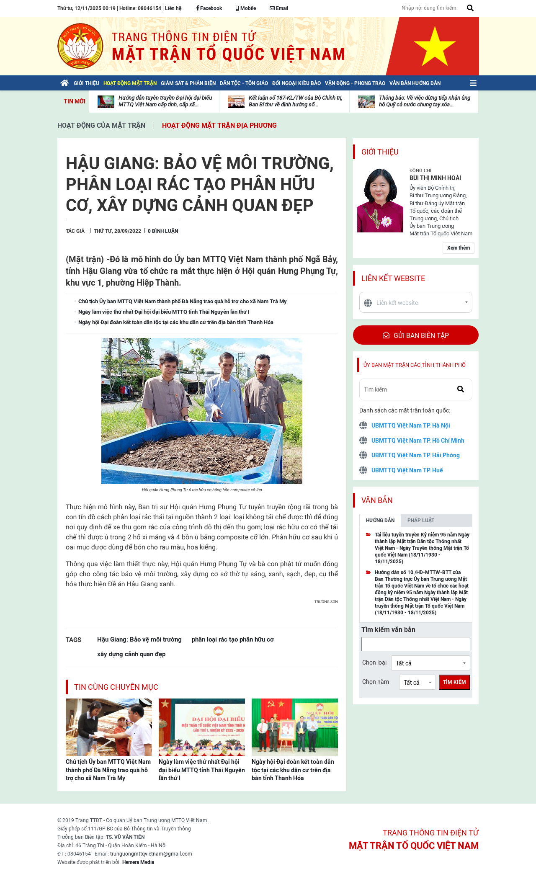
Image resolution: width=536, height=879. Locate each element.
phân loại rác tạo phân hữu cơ (233, 639)
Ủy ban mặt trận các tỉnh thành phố (414, 365)
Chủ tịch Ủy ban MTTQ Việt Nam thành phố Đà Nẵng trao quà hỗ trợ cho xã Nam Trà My (108, 769)
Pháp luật (420, 520)
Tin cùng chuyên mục (116, 687)
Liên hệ (173, 8)
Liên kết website (393, 278)
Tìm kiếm (454, 682)
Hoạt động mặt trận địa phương (219, 125)
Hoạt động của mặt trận (101, 125)
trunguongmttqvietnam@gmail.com (151, 854)
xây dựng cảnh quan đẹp (131, 653)
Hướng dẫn (380, 520)
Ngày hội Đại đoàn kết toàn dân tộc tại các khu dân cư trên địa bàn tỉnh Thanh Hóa (293, 769)
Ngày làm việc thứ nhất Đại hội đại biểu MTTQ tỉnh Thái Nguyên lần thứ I (202, 769)
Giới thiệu (380, 151)
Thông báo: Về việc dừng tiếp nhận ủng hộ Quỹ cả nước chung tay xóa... (424, 101)
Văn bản (377, 500)
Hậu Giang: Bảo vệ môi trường (139, 639)
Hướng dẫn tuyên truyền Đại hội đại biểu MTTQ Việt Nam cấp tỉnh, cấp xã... (165, 101)
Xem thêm (458, 248)
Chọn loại (374, 662)
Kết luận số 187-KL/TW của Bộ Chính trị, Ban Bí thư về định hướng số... (296, 101)
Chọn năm (375, 681)
